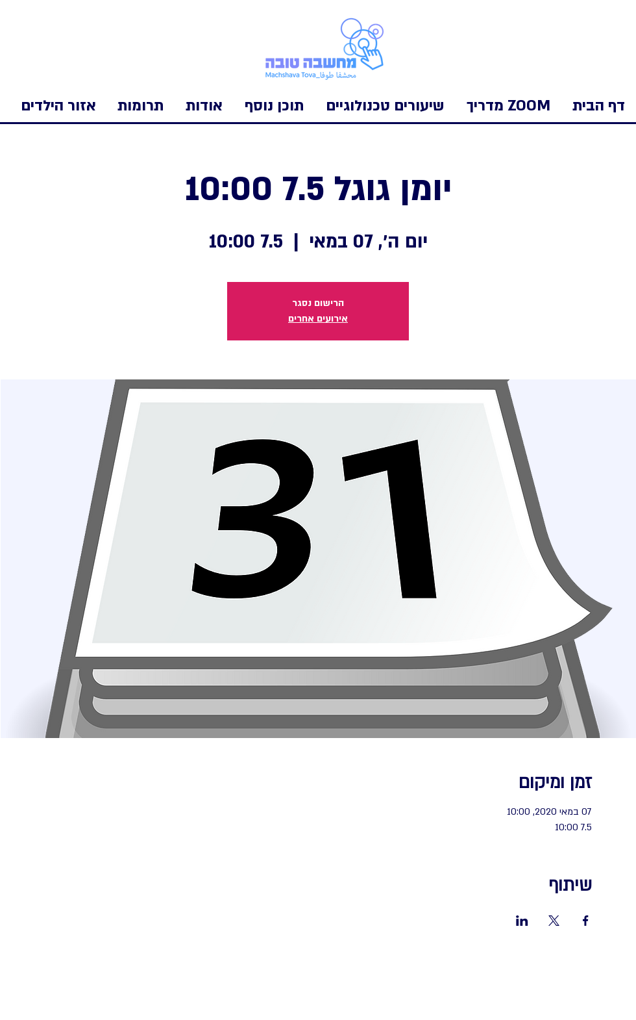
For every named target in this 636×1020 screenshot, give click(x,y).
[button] (58, 106)
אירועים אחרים (318, 318)
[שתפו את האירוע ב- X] (554, 920)
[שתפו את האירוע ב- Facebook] (586, 920)
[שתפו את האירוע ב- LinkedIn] (522, 920)
